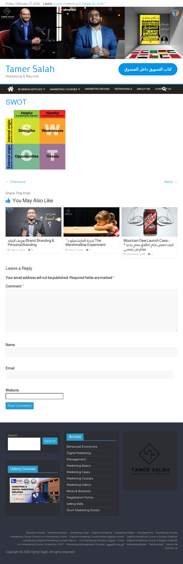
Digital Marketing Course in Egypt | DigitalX (152, 540)
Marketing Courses (63, 89)
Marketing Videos (79, 485)
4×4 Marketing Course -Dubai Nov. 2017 (40, 544)
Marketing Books (97, 88)
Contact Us (171, 548)
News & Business (79, 491)
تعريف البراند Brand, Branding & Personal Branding (31, 243)
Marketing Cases (78, 472)
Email (10, 368)
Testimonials (123, 88)
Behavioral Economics (82, 446)
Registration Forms (80, 497)
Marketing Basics (79, 466)
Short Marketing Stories (83, 510)
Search (12, 435)
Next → (170, 182)
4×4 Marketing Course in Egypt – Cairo (101, 540)
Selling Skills (75, 504)
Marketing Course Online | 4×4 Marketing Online (39, 536)
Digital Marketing (79, 453)
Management (76, 459)
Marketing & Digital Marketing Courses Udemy (49, 540)
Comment (15, 286)
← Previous (16, 182)
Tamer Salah (30, 68)
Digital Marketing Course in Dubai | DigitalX (152, 536)
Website (12, 390)
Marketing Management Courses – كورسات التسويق (95, 544)
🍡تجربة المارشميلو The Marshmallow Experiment (86, 243)
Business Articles (30, 89)
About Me (143, 88)
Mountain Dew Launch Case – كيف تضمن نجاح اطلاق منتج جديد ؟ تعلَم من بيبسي (149, 245)
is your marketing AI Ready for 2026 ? (79, 4)
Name (10, 345)
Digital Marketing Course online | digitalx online (97, 536)
